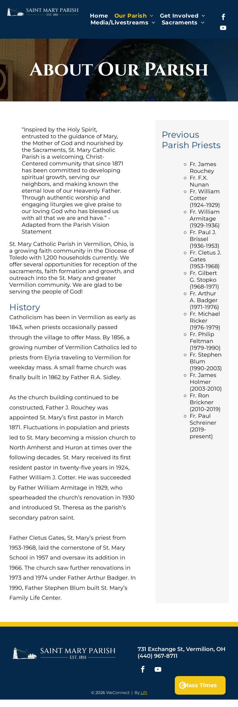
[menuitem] (99, 15)
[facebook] (223, 17)
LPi (144, 692)
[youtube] (223, 28)
